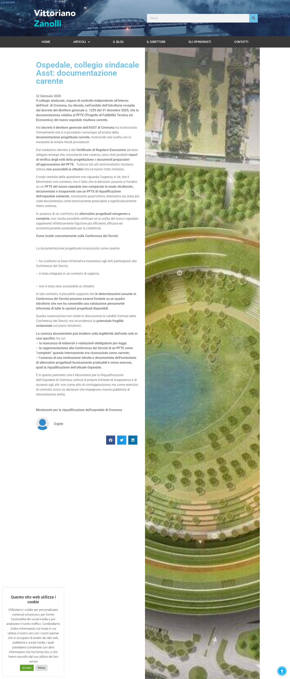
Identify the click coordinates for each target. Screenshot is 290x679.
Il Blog (118, 42)
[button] (110, 440)
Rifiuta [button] (41, 667)
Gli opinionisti (199, 42)
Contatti (241, 42)
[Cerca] (253, 18)
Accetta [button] (26, 667)
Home (46, 42)
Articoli (81, 42)
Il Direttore (156, 42)
